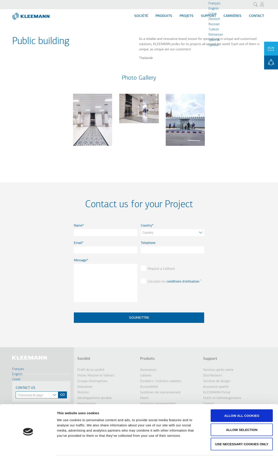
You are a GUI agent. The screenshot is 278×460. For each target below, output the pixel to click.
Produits (164, 16)
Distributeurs (212, 375)
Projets (187, 16)
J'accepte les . (174, 281)
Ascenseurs (148, 370)
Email (78, 243)
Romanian (215, 34)
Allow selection (242, 417)
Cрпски (213, 45)
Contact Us (25, 388)
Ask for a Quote (271, 49)
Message (80, 260)
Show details (228, 451)
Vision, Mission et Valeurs (95, 375)
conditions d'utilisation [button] (183, 281)
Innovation (84, 387)
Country (146, 225)
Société (141, 16)
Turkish (213, 29)
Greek (212, 14)
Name (78, 225)
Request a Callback (161, 269)
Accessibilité (149, 387)
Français (214, 3)
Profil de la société (90, 370)
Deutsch (214, 19)
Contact (256, 16)
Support (210, 359)
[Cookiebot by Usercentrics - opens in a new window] (28, 451)
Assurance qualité (216, 387)
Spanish (214, 40)
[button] (92, 148)
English (213, 8)
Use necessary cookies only (241, 431)
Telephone (148, 243)
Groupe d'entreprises (92, 381)
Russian (214, 24)
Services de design (216, 381)
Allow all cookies (241, 403)
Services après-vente (218, 370)
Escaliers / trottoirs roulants (160, 381)
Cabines (145, 375)
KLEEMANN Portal (271, 62)
